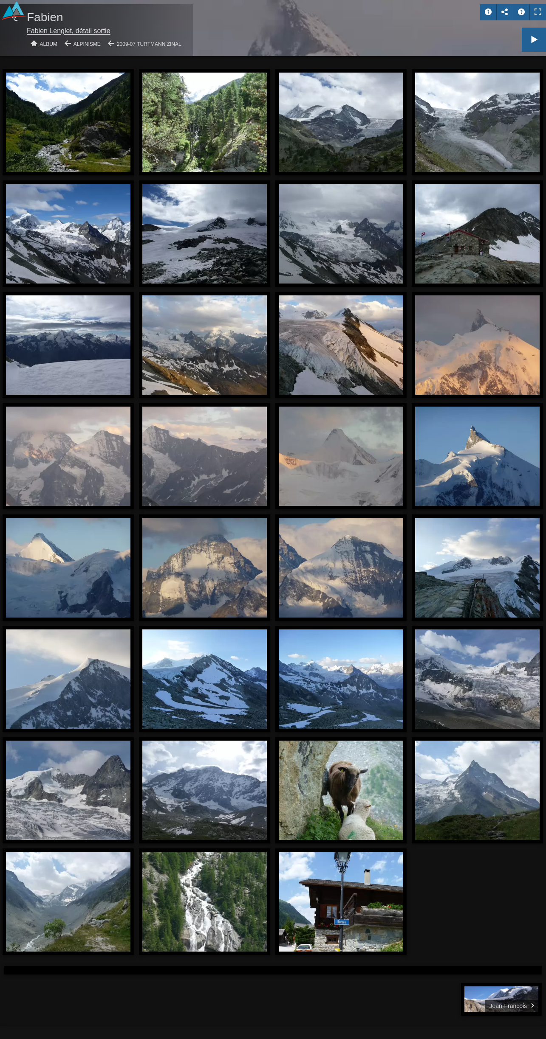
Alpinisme (87, 44)
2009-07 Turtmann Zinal (149, 44)
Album (48, 44)
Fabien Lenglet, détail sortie (68, 30)
